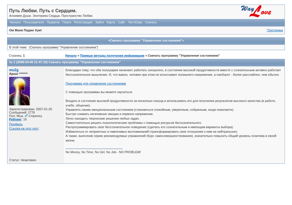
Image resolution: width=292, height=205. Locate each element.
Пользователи (33, 22)
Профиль (16, 124)
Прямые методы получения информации (112, 55)
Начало (15, 22)
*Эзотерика (275, 30)
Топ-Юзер (135, 22)
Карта (111, 22)
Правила (53, 22)
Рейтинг (15, 119)
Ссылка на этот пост (24, 128)
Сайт (121, 22)
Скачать (151, 22)
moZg (14, 70)
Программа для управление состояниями (96, 83)
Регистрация (83, 22)
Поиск (66, 22)
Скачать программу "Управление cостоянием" (84, 62)
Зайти (99, 22)
